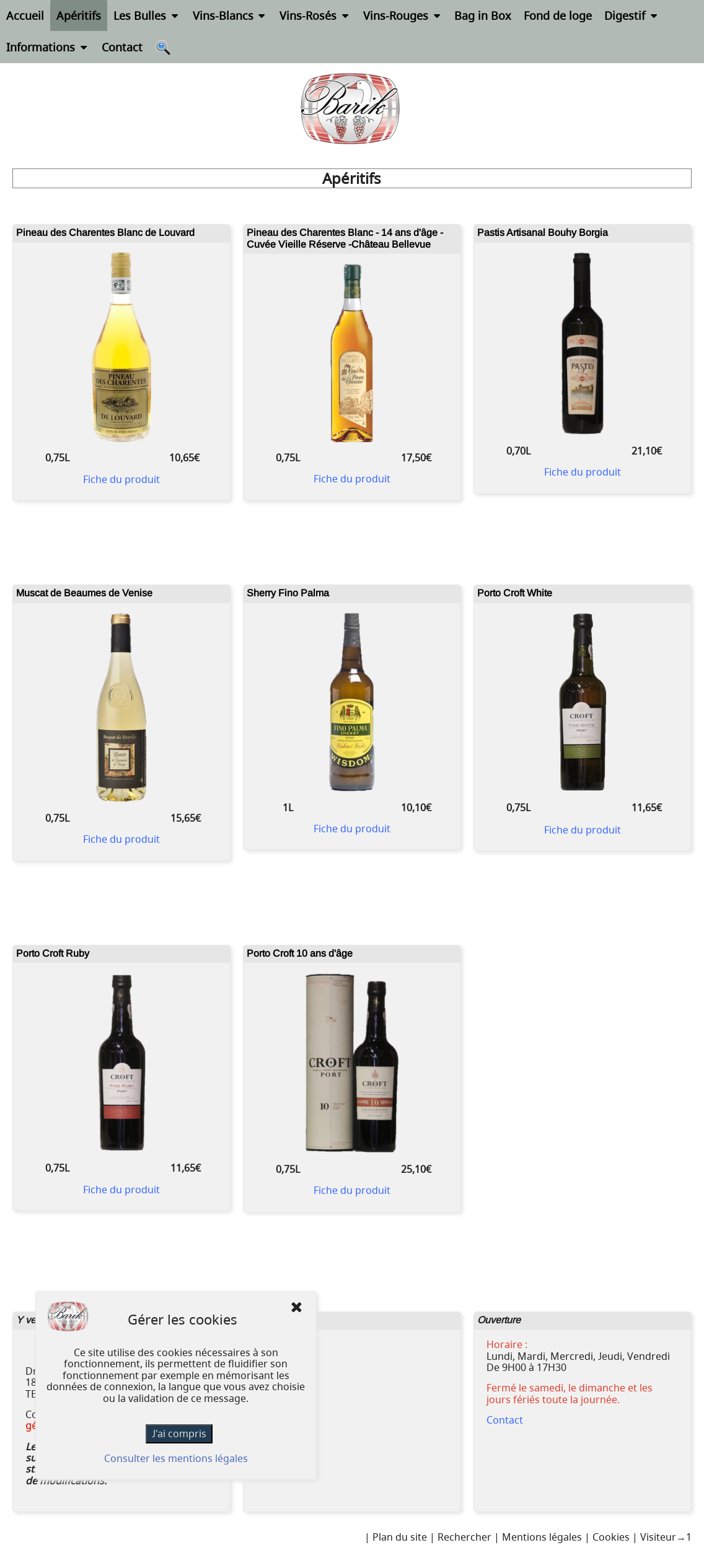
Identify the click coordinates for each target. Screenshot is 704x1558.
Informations (47, 47)
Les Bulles (146, 15)
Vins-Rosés (315, 15)
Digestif (631, 15)
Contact (122, 47)
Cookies (611, 1537)
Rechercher (464, 1537)
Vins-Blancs (230, 15)
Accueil (25, 15)
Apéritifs (78, 15)
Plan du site (399, 1537)
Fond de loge (558, 15)
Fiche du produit (121, 479)
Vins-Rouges (402, 15)
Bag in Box (482, 15)
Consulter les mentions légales (176, 1458)
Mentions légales (542, 1537)
